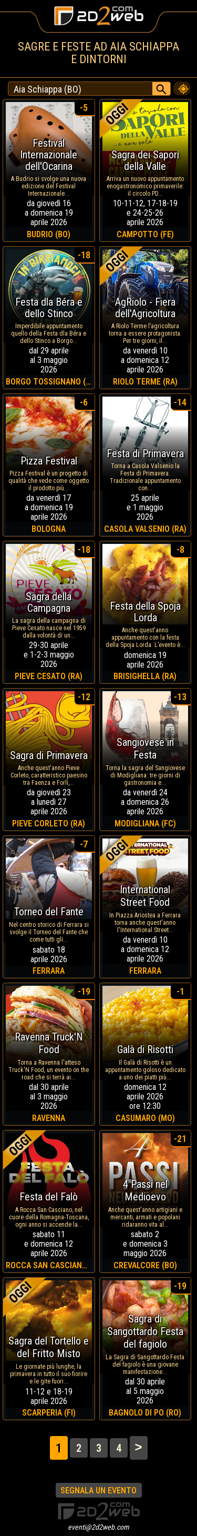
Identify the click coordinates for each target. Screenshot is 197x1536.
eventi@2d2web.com (98, 1527)
